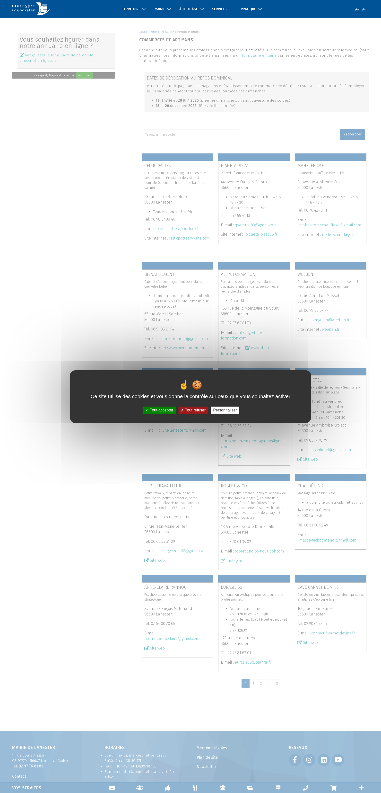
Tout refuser (193, 410)
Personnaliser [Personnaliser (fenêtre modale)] (225, 410)
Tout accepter (159, 410)
